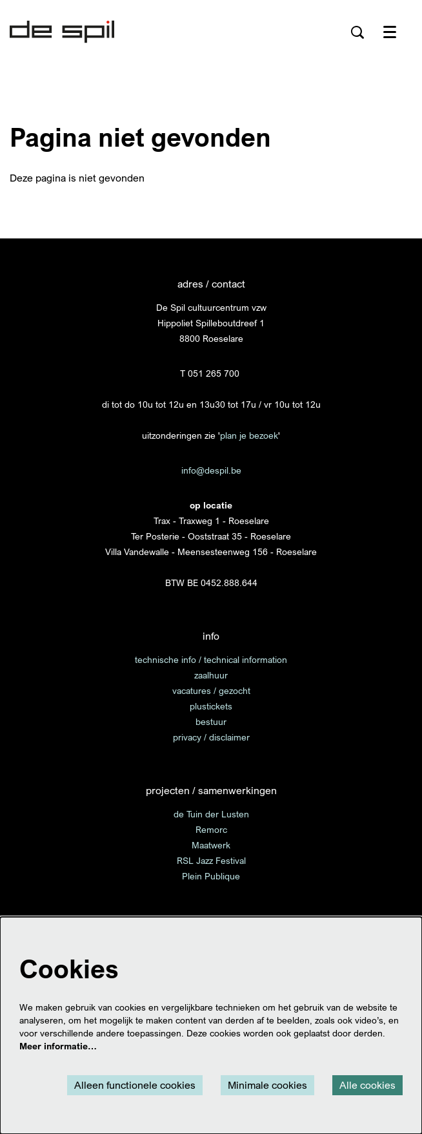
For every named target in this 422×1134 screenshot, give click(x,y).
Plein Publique (211, 875)
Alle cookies (367, 1084)
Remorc (211, 829)
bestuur (211, 721)
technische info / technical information (211, 659)
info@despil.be (211, 470)
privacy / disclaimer (211, 736)
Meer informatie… (58, 1045)
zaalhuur (211, 674)
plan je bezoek (249, 435)
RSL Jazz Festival (211, 860)
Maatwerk (211, 844)
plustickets (211, 705)
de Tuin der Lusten (211, 813)
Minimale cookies (267, 1084)
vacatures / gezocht (211, 690)
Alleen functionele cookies (135, 1084)
